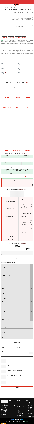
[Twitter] (25, 344)
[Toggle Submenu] (31, 265)
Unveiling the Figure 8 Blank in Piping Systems (15, 359)
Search (2, 351)
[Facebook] (9, 344)
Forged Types (15, 35)
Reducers (6, 136)
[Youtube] (9, 347)
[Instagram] (16, 2)
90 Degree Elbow (17, 97)
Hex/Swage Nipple (28, 136)
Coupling (27, 107)
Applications (17, 37)
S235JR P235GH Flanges (11, 365)
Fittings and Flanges (17, 391)
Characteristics (11, 37)
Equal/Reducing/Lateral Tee (6, 107)
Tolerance (24, 37)
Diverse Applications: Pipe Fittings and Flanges (15, 375)
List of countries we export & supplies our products (9, 252)
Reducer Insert (27, 150)
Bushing (6, 150)
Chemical (30, 35)
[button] (17, 252)
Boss (17, 121)
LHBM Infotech (26, 421)
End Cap (6, 121)
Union (28, 121)
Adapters (17, 136)
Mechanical (4, 37)
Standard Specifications (6, 35)
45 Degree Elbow (6, 97)
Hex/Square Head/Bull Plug (17, 150)
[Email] (25, 347)
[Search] (32, 5)
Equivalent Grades (23, 35)
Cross (17, 107)
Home (1, 7)
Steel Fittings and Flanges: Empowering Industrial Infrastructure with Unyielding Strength (18, 381)
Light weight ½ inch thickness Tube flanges (14, 370)
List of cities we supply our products (7, 254)
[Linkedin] (25, 346)
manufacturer (17, 393)
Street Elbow (28, 97)
